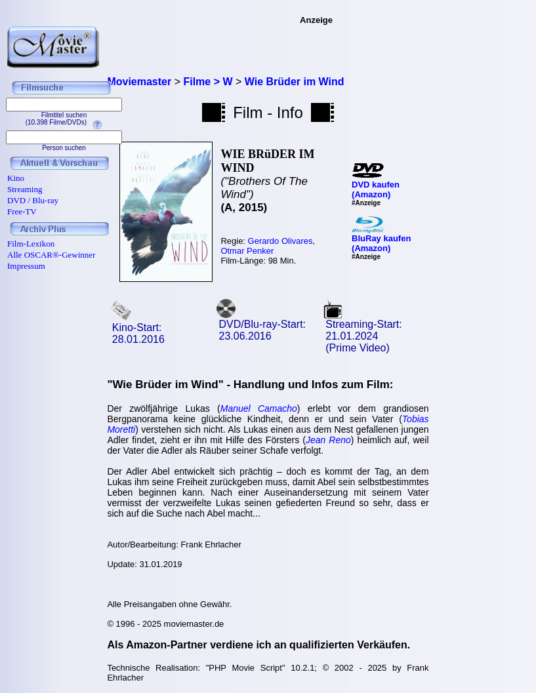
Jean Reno (328, 440)
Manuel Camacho (258, 408)
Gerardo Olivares (280, 241)
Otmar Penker (247, 251)
